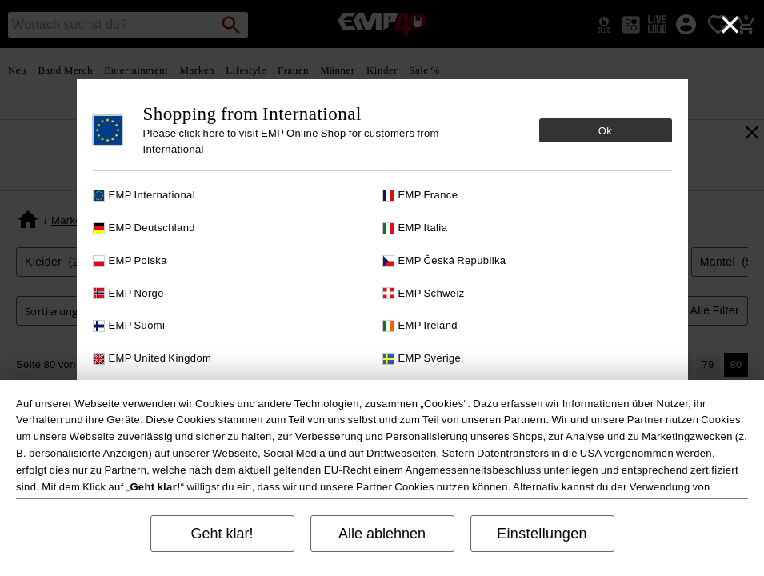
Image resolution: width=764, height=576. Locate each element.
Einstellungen (542, 534)
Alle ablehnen (382, 534)
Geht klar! (221, 534)
